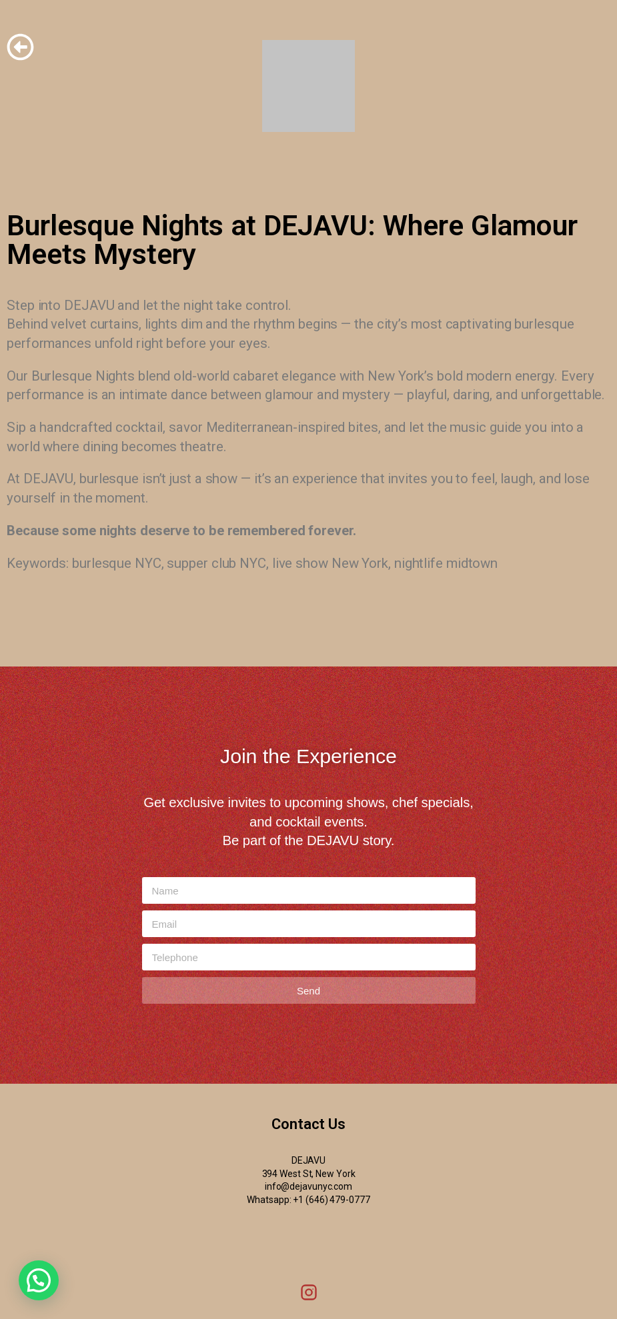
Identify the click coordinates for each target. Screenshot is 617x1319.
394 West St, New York (309, 1173)
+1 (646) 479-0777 (331, 1199)
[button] (39, 1280)
